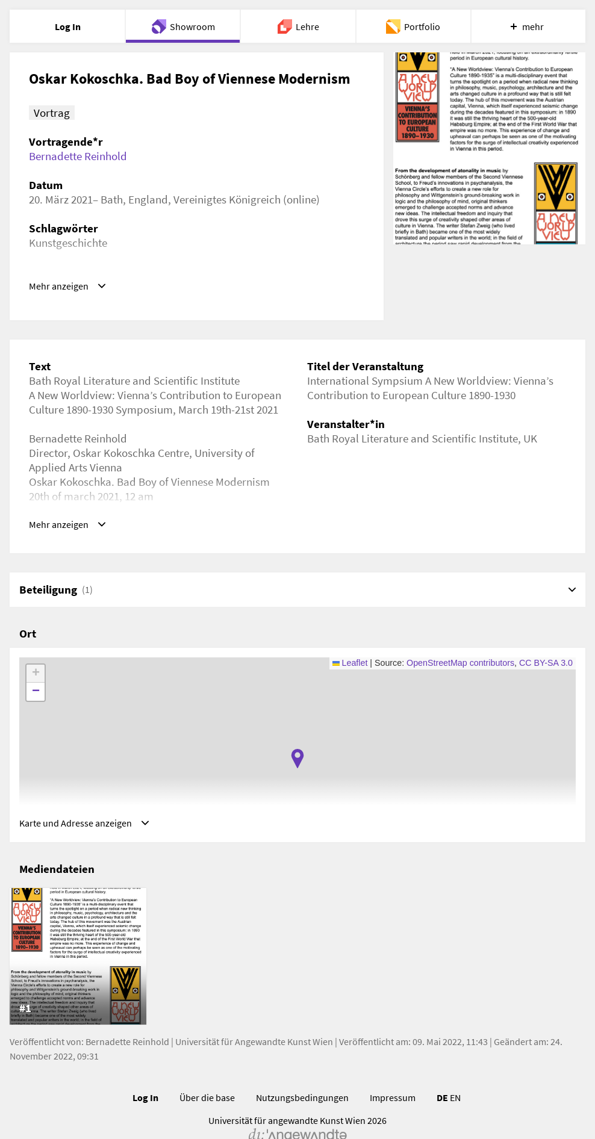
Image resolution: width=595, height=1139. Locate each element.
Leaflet (350, 667)
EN (455, 1107)
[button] (297, 763)
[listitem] (78, 966)
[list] (297, 966)
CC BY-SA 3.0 (546, 667)
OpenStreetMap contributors (460, 667)
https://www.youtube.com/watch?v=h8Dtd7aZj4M (149, 286)
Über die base (207, 1107)
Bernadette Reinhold (78, 156)
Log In (145, 1107)
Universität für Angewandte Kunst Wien (254, 1051)
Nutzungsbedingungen (302, 1107)
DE (442, 1107)
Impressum (393, 1107)
